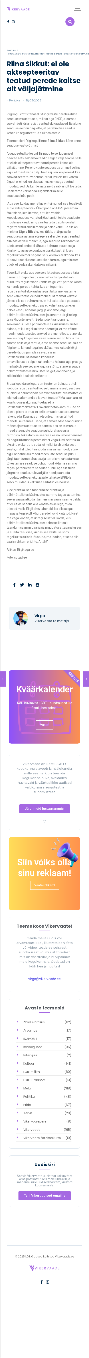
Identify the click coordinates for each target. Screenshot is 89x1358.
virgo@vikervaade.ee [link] (44, 979)
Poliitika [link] (11, 50)
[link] (18, 7)
